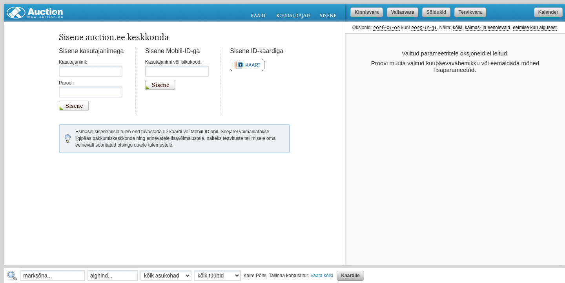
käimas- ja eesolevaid (487, 27)
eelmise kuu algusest (535, 27)
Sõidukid (436, 12)
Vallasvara (402, 12)
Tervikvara (470, 12)
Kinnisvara (367, 12)
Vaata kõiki (321, 275)
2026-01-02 (386, 27)
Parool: (66, 83)
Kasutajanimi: (73, 62)
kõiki (457, 27)
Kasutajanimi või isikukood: (173, 62)
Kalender (548, 12)
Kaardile (350, 275)
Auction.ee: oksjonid (35, 12)
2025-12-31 (424, 27)
